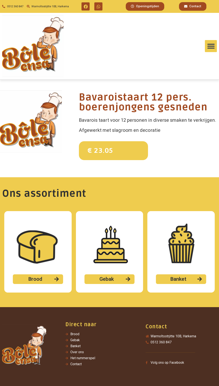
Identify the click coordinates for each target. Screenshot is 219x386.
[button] (145, 6)
